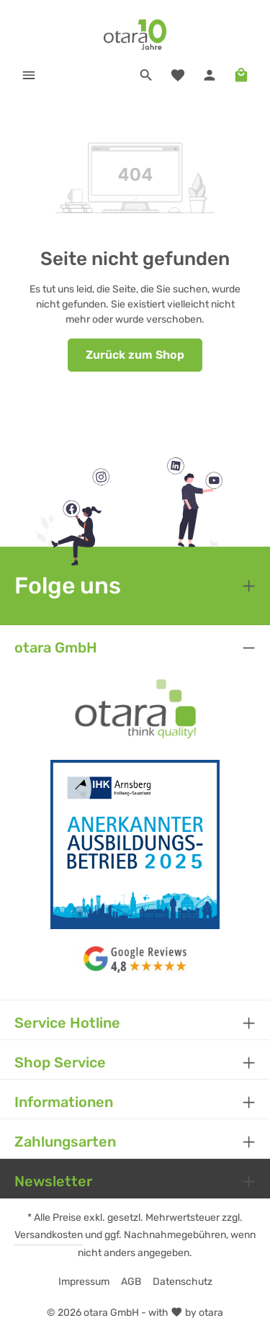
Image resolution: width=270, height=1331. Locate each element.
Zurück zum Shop (135, 355)
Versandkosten (48, 1235)
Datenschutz (182, 1282)
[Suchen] (146, 74)
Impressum (83, 1282)
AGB (131, 1282)
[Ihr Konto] (209, 74)
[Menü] (28, 74)
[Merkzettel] (177, 74)
